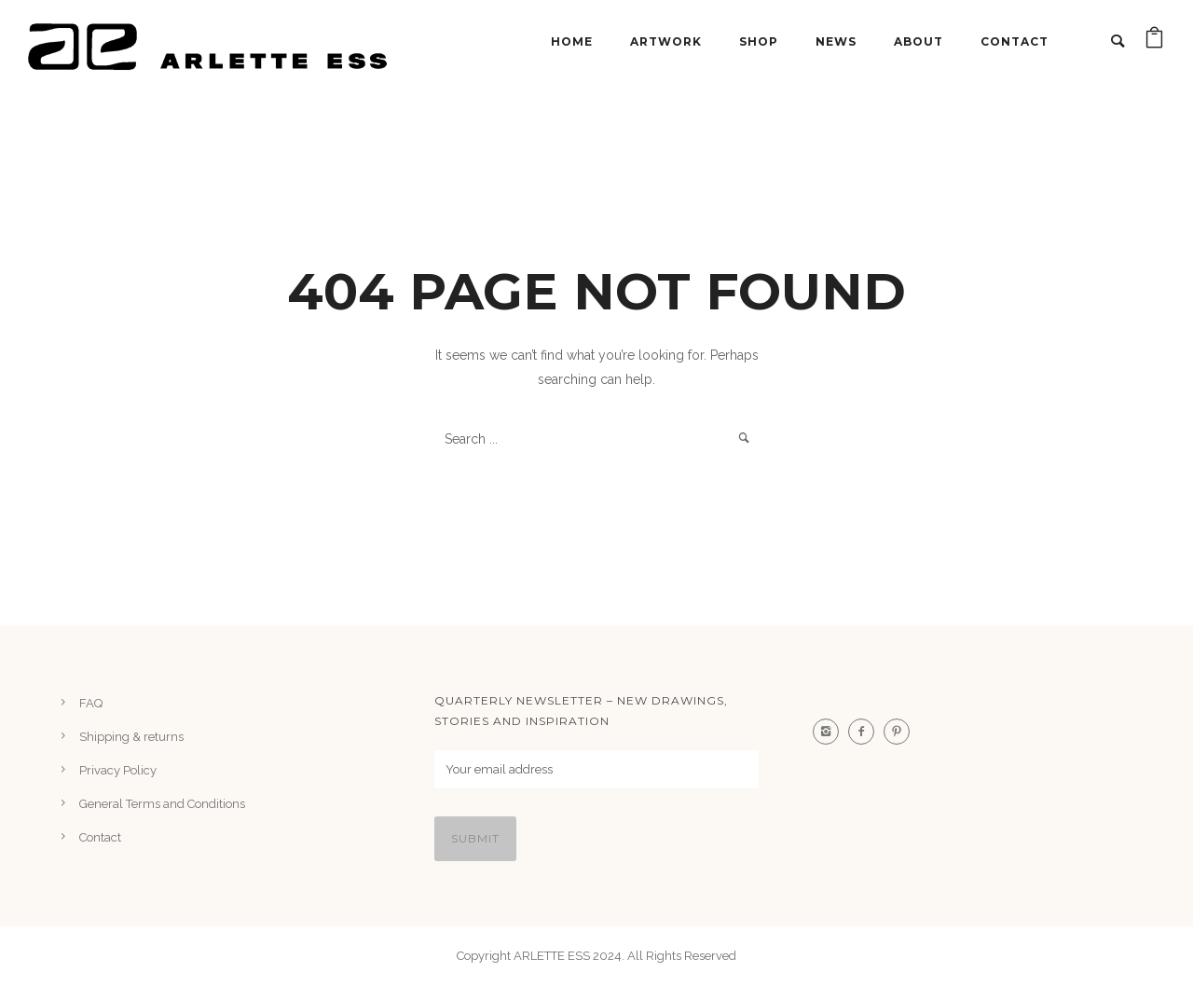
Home (572, 41)
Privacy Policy (118, 770)
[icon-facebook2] (866, 732)
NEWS (836, 41)
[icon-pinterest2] (901, 732)
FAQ (91, 703)
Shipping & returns (131, 737)
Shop (758, 41)
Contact (1014, 41)
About (918, 41)
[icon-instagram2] (830, 732)
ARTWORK (666, 41)
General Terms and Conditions (162, 804)
